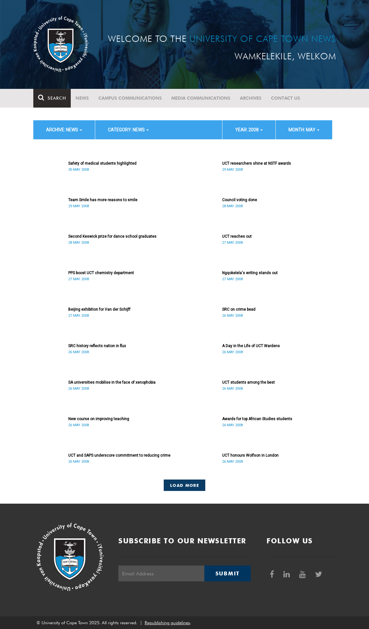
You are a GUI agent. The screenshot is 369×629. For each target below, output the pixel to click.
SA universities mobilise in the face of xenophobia (111, 382)
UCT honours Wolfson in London (250, 455)
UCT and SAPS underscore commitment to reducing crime (119, 455)
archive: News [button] (64, 129)
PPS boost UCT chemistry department (101, 273)
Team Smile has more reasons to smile (102, 200)
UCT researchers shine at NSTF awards (256, 163)
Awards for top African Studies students (257, 419)
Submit (227, 573)
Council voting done (239, 200)
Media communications (200, 98)
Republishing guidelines (167, 622)
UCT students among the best (248, 382)
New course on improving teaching (98, 419)
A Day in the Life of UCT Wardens (251, 346)
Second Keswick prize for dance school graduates (112, 236)
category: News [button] (128, 129)
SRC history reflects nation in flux (97, 346)
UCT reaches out (237, 236)
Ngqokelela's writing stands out (250, 273)
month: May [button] (304, 129)
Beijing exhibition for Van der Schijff (99, 309)
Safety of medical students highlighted (102, 163)
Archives (250, 98)
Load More (184, 485)
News (82, 98)
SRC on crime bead (238, 309)
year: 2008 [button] (249, 129)
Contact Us (285, 98)
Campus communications (130, 98)
